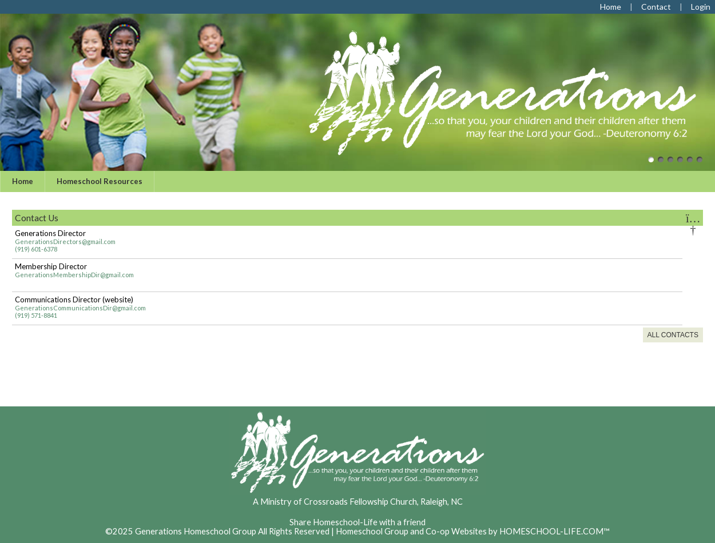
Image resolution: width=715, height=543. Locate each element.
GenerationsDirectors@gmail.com (65, 241)
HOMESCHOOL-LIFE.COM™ (554, 531)
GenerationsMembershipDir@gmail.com (74, 274)
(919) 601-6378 (36, 249)
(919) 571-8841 (36, 315)
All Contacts (673, 335)
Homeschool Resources (99, 181)
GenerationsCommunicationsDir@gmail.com (80, 308)
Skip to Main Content (357, 513)
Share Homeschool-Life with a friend (357, 522)
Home (22, 181)
